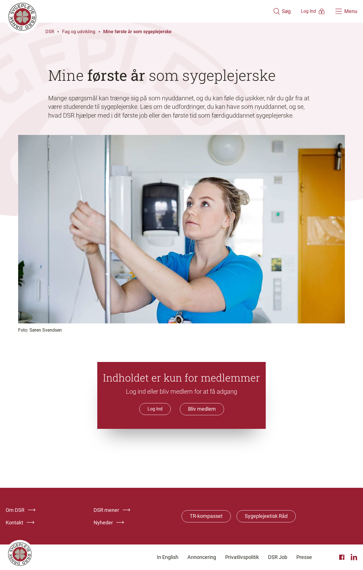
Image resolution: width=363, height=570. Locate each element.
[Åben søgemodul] (266, 11)
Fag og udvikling (78, 31)
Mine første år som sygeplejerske (137, 31)
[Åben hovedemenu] (346, 11)
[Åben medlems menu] (305, 11)
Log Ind (154, 409)
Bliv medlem (202, 409)
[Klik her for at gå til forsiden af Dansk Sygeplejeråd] (131, 11)
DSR (49, 31)
